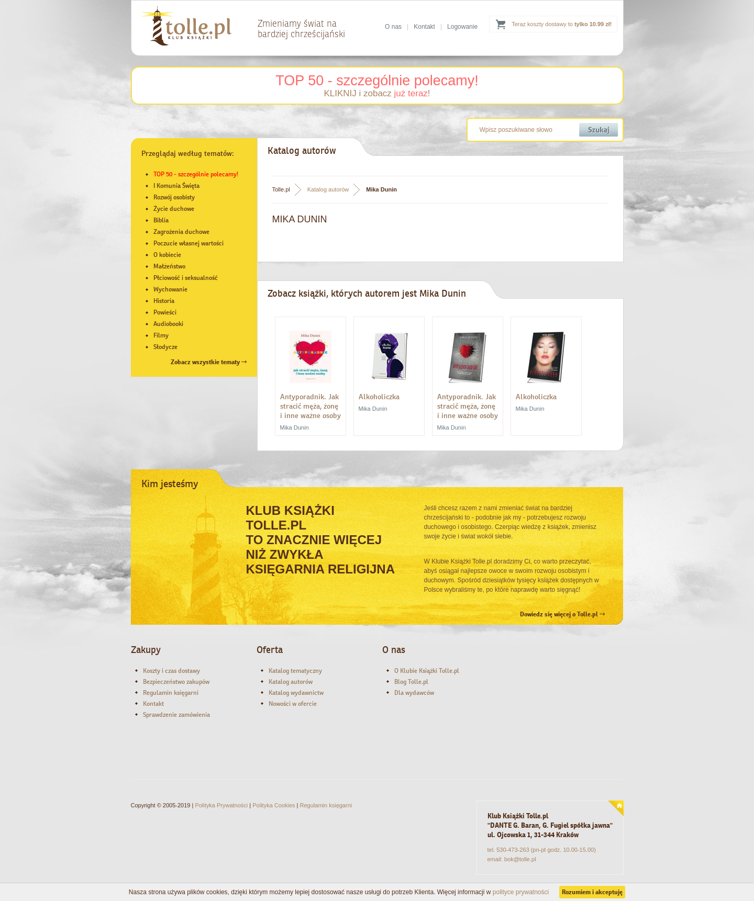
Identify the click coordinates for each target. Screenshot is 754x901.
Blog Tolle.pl (411, 682)
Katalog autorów (328, 189)
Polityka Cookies (273, 805)
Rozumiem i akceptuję (592, 892)
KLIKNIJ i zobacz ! (377, 93)
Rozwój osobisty (174, 197)
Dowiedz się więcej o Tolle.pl (562, 614)
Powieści (164, 312)
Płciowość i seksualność (185, 278)
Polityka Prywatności (221, 805)
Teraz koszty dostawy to (562, 24)
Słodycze (165, 347)
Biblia (161, 220)
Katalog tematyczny (295, 671)
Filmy (161, 335)
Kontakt (424, 26)
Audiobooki (168, 324)
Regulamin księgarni (170, 693)
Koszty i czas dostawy (171, 671)
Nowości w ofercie (293, 704)
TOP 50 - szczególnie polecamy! (377, 80)
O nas (393, 26)
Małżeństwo (169, 266)
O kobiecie (167, 255)
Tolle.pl (281, 189)
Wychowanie (170, 289)
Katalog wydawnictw (296, 693)
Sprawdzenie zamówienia (176, 715)
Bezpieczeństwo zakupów (176, 682)
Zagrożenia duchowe (181, 232)
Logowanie (462, 26)
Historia (163, 301)
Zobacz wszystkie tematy (209, 362)
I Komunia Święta (176, 186)
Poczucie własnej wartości (188, 243)
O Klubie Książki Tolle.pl (426, 671)
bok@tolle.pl (520, 859)
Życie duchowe (173, 209)
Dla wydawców (414, 693)
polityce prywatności (521, 892)
